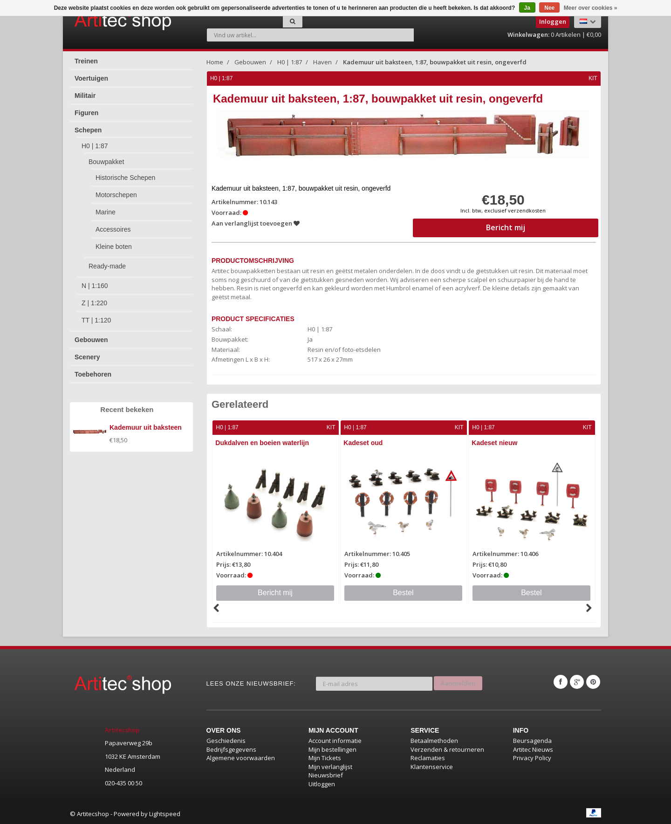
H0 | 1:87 (95, 146)
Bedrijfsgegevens (231, 749)
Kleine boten (114, 246)
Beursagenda (532, 740)
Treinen (86, 61)
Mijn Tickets (324, 757)
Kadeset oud (363, 442)
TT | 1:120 (96, 320)
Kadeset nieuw (495, 442)
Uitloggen (321, 783)
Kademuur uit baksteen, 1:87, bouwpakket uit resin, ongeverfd (435, 62)
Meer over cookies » (590, 8)
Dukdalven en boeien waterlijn (263, 442)
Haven (322, 62)
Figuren (86, 113)
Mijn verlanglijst (330, 766)
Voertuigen (91, 78)
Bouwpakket (106, 161)
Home (214, 62)
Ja (527, 8)
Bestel (403, 592)
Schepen (88, 130)
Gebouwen (91, 339)
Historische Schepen (125, 177)
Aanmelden (458, 681)
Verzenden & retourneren (447, 749)
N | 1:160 (95, 285)
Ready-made (107, 266)
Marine (106, 212)
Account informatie (335, 740)
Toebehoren (93, 374)
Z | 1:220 (94, 303)
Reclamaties (428, 757)
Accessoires (113, 229)
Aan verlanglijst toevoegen (256, 223)
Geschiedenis (226, 740)
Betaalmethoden (434, 740)
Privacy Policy (532, 757)
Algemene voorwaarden (240, 757)
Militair (85, 95)
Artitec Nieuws (533, 749)
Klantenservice (432, 766)
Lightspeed (164, 814)
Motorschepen (116, 195)
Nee (549, 8)
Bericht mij (275, 592)
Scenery (87, 357)
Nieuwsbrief (325, 775)
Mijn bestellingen (332, 749)
